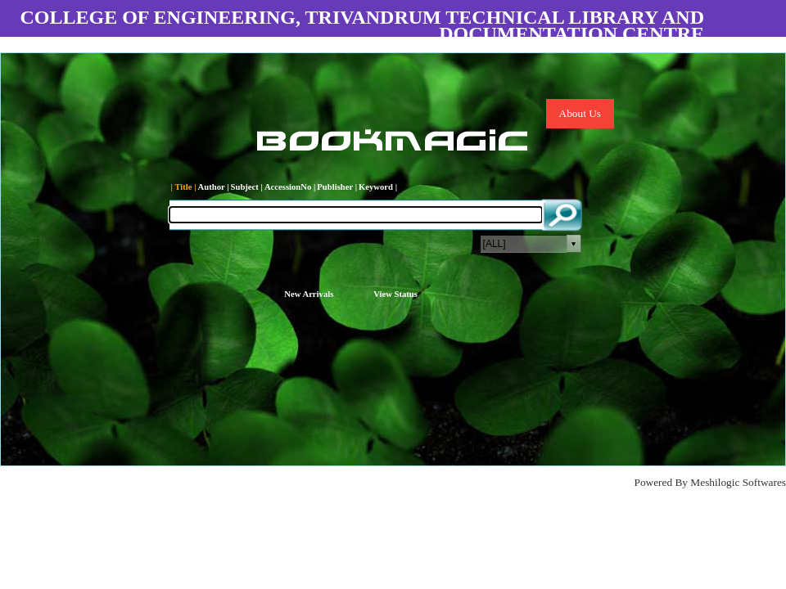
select (574, 244)
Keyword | (378, 186)
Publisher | (337, 186)
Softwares (764, 482)
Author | (213, 186)
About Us (580, 113)
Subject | (247, 186)
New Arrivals (308, 294)
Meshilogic (714, 482)
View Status (395, 294)
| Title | (183, 186)
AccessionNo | (289, 186)
